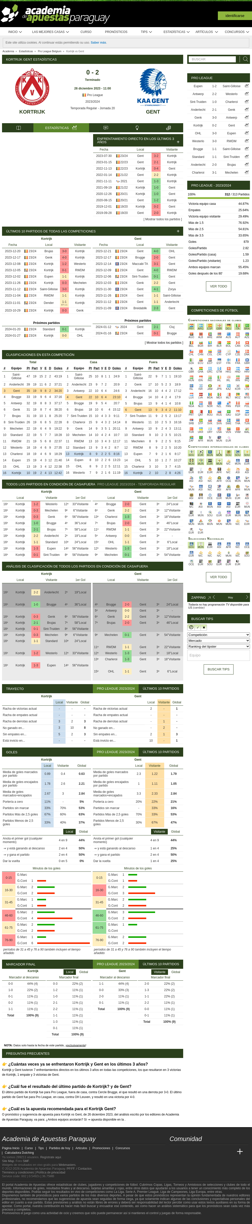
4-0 (64, 257)
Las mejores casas (51, 32)
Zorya (172, 289)
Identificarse (234, 16)
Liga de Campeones (173, 1192)
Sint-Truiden (140, 276)
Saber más (98, 42)
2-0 (156, 213)
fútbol (133, 1184)
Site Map (8, 1161)
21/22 (124, 175)
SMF (26, 1161)
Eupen (48, 276)
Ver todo (218, 286)
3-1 (156, 264)
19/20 (124, 206)
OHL (80, 335)
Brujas (49, 251)
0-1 (64, 270)
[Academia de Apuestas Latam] (221, 1151)
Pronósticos (116, 32)
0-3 (64, 283)
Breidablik (140, 308)
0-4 (156, 168)
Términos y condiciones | (19, 1172)
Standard (49, 329)
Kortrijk (32, 112)
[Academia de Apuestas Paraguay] (174, 1151)
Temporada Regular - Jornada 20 (92, 108)
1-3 (156, 181)
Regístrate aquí (50, 1157)
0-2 (156, 206)
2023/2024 (93, 101)
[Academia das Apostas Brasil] (192, 1151)
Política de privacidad (50, 1172)
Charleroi (16, 454)
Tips (147, 32)
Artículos (207, 32)
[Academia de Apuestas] (211, 1151)
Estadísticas (176, 32)
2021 (124, 181)
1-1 (64, 276)
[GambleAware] (13, 1219)
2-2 (156, 175)
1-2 (156, 200)
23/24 (124, 156)
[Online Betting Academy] (202, 1151)
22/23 (124, 162)
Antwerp (16, 403)
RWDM (80, 270)
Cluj (172, 327)
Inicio (15, 32)
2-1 (156, 162)
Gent (153, 112)
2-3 (156, 308)
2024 (123, 327)
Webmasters (66, 1165)
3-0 (64, 251)
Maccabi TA (140, 264)
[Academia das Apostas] (183, 1151)
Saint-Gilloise (49, 289)
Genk (48, 257)
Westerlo (80, 264)
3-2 (156, 156)
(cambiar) (198, 607)
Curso (85, 32)
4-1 (156, 289)
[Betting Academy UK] (230, 1151)
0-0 (64, 335)
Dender (49, 303)
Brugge (140, 257)
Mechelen (80, 283)
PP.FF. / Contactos (79, 1169)
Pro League (92, 95)
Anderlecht (172, 302)
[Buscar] (244, 59)
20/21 (124, 194)
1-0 (156, 187)
